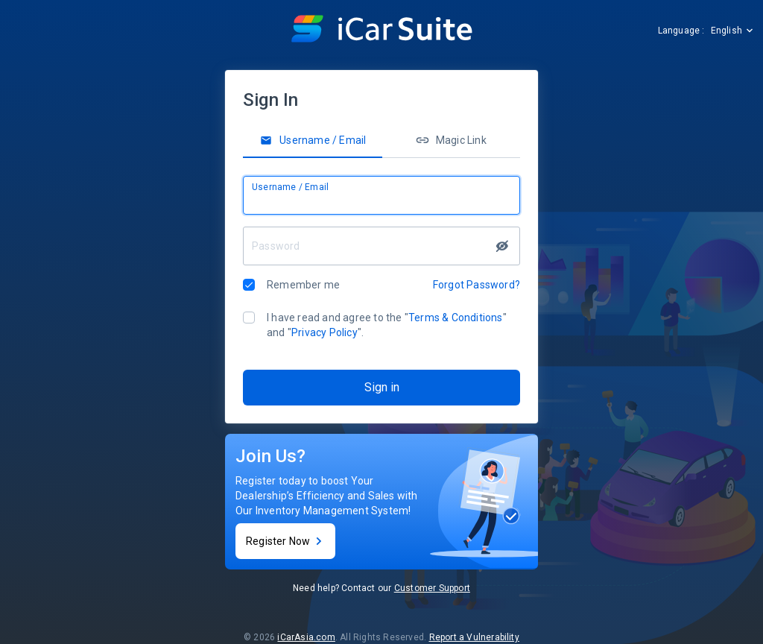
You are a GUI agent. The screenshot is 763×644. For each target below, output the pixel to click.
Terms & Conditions (455, 317)
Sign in (381, 387)
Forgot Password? (476, 285)
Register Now (285, 541)
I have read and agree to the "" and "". (387, 325)
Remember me (303, 285)
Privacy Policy (324, 332)
